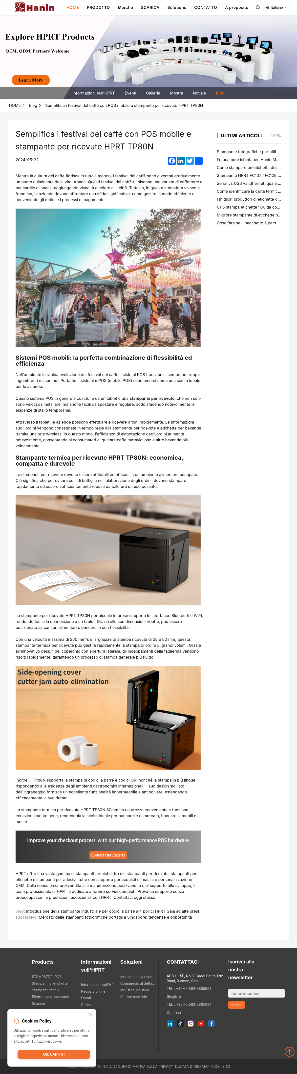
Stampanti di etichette (49, 983)
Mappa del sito (216, 1066)
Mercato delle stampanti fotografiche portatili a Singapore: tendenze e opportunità (115, 917)
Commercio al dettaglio (138, 983)
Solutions (176, 7)
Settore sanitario (133, 997)
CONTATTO (205, 7)
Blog (220, 93)
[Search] (257, 7)
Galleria (153, 93)
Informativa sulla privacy (147, 1066)
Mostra (176, 93)
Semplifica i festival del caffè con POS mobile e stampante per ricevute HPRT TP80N (124, 105)
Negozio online (93, 991)
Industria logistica (134, 990)
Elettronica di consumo (50, 997)
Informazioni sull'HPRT (94, 93)
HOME (72, 7)
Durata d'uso (188, 1066)
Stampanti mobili (45, 990)
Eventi (130, 93)
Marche (125, 7)
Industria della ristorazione (138, 977)
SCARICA (150, 7)
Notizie (199, 93)
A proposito (237, 7)
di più (276, 135)
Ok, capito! (53, 1055)
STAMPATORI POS (47, 977)
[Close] (91, 1015)
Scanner (38, 1003)
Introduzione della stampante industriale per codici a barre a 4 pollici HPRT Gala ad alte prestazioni (118, 911)
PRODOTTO (98, 7)
